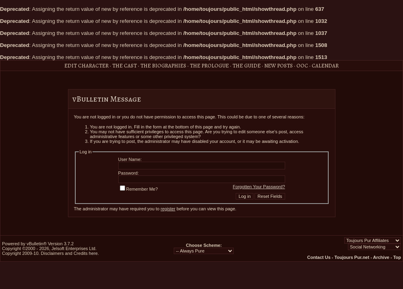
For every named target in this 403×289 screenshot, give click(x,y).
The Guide (246, 65)
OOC (302, 65)
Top (397, 257)
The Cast (124, 65)
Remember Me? (139, 189)
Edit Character (86, 65)
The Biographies (163, 65)
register (167, 208)
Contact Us (319, 257)
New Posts (278, 65)
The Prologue (209, 65)
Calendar (325, 65)
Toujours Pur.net (352, 257)
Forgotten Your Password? (259, 186)
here (93, 253)
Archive (381, 257)
